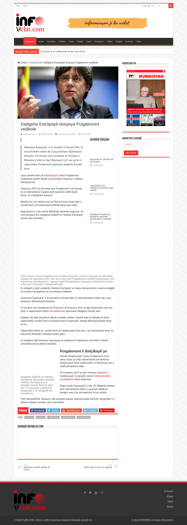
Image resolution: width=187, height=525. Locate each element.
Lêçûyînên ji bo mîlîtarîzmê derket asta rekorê (101, 187)
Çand (88, 41)
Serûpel (19, 41)
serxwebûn (83, 417)
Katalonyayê (50, 175)
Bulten (73, 134)
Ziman (41, 41)
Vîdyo (138, 41)
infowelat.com (29, 134)
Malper (23, 62)
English (119, 41)
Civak (71, 41)
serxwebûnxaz (57, 311)
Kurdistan (51, 41)
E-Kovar (129, 41)
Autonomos (30, 41)
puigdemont (68, 417)
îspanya (40, 417)
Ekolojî (80, 41)
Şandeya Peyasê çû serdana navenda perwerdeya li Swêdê (100, 216)
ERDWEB (145, 520)
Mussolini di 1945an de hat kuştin (56, 51)
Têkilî (18, 6)
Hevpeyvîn (99, 41)
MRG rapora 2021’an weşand (96, 466)
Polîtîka (62, 41)
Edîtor (110, 41)
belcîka (29, 417)
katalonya (53, 417)
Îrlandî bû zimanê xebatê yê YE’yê (39, 467)
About (25, 6)
